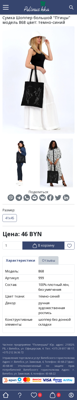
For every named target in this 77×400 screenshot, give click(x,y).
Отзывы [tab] (48, 260)
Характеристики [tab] (20, 260)
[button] (5, 7)
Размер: (8, 210)
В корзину (43, 245)
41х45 (9, 218)
